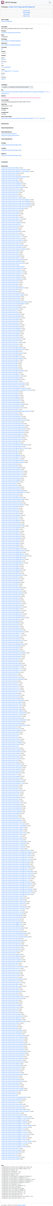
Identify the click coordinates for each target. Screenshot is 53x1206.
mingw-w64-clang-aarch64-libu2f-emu (11, 654)
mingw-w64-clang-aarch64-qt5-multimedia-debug (14, 936)
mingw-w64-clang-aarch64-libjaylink (10, 582)
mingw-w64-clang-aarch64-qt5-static (11, 942)
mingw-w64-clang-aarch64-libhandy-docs (12, 575)
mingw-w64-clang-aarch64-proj (9, 815)
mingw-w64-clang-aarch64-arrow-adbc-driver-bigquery (15, 199)
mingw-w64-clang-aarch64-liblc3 (9, 584)
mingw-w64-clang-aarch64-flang (9, 319)
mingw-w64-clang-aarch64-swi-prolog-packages (13, 1051)
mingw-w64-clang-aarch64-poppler (10, 804)
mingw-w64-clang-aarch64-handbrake (11, 467)
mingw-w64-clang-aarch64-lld (9, 681)
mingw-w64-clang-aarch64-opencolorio (11, 767)
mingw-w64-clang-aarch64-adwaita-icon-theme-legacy (15, 171)
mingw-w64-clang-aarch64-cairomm (10, 235)
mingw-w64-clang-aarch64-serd (9, 993)
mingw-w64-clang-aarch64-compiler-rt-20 (12, 272)
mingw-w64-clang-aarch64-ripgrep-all (11, 956)
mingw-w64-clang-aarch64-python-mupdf (12, 845)
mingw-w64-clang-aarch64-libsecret (10, 628)
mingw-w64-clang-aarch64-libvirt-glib (11, 663)
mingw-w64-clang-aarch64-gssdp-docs (11, 416)
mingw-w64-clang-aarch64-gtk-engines (11, 446)
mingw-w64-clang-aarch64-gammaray (11, 339)
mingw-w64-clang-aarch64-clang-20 (10, 256)
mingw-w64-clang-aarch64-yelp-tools (11, 1152)
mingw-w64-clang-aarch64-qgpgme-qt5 (11, 922)
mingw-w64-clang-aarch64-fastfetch (10, 314)
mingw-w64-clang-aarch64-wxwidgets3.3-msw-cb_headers (16, 1141)
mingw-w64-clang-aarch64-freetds (10, 332)
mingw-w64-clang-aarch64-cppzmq (10, 275)
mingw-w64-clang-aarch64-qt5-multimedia (12, 935)
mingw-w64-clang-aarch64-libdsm (10, 533)
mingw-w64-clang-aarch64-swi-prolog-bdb (12, 1037)
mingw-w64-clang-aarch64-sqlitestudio (11, 1019)
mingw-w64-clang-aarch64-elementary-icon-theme (14, 302)
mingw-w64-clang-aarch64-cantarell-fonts (12, 240)
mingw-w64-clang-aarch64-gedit (9, 351)
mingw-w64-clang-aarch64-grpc (9, 409)
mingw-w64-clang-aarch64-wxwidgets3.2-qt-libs (13, 1130)
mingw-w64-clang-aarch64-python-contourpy (13, 824)
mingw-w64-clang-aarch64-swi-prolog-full (12, 1046)
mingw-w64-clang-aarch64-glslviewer (11, 379)
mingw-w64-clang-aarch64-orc (9, 774)
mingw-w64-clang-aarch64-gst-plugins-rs (12, 434)
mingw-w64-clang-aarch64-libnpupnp (11, 601)
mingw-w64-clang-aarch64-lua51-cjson (11, 705)
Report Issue (26, 16)
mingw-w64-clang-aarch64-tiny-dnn (10, 1072)
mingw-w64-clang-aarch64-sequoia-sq (11, 991)
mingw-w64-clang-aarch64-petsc (9, 788)
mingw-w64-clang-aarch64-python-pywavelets (13, 898)
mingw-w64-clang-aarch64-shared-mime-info (13, 996)
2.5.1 (2, 63)
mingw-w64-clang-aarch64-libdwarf (10, 540)
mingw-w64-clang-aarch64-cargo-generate (12, 245)
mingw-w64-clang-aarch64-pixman (10, 794)
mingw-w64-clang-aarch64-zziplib (10, 1159)
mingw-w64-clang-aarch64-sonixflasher (11, 1005)
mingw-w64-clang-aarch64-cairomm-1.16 (12, 236)
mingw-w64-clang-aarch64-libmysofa (11, 596)
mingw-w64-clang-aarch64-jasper (10, 496)
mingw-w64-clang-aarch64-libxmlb (10, 672)
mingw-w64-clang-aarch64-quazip (10, 951)
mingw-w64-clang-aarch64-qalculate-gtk (11, 915)
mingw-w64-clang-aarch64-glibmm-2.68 (11, 376)
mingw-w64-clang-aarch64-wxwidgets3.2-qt (12, 1129)
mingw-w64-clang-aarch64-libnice (10, 598)
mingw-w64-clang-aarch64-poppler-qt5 (11, 806)
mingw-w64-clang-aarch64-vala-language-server (14, 1097)
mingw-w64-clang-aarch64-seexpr (10, 989)
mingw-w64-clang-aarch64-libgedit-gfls (11, 552)
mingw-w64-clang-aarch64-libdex (10, 529)
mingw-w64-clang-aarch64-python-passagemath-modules (16, 877)
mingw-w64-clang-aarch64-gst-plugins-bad (12, 427)
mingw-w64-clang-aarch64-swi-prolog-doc (12, 1041)
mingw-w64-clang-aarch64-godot (10, 392)
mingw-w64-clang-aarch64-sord (9, 1009)
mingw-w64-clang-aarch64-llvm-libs (10, 690)
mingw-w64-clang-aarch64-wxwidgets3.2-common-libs (15, 1118)
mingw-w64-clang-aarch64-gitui (9, 367)
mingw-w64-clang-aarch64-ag (9, 175)
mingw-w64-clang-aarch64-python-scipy (11, 905)
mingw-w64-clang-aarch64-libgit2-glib (11, 561)
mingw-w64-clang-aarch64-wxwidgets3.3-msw (13, 1139)
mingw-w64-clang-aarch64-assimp (10, 213)
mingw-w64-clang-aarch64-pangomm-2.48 (12, 783)
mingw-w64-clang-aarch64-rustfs (10, 972)
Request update (21, 1205)
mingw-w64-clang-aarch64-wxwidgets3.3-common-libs (15, 1134)
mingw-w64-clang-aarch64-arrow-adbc (11, 198)
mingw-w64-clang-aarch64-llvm (9, 684)
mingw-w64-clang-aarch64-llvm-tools (11, 691)
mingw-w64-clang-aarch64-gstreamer (11, 441)
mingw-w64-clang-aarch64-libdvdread (11, 538)
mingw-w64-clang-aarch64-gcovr (10, 344)
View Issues (26, 14)
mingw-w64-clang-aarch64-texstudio (11, 1069)
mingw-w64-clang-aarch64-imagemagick (12, 490)
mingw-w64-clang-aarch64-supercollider (11, 1030)
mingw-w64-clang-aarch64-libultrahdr (11, 656)
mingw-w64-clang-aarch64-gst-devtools (11, 418)
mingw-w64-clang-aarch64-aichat (10, 178)
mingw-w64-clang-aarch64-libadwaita (11, 515)
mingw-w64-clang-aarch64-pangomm (11, 781)
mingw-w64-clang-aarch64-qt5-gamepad (12, 931)
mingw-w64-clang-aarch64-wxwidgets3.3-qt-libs (13, 1146)
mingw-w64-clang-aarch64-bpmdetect (11, 231)
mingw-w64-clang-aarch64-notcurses (11, 758)
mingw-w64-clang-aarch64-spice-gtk (10, 1014)
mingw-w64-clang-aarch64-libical (10, 577)
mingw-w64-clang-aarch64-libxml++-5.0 (11, 668)
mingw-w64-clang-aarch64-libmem (10, 589)
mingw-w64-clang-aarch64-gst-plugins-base (12, 430)
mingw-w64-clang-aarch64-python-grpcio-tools (13, 832)
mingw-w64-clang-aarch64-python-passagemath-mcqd (15, 875)
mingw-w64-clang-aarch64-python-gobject (12, 827)
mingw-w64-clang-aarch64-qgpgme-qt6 (11, 924)
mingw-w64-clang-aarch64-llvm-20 (10, 686)
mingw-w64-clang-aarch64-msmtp (10, 741)
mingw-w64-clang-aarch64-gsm (9, 413)
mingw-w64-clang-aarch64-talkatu (10, 1063)
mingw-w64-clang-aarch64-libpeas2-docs (12, 614)
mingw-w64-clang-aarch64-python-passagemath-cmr (15, 857)
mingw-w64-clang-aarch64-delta (9, 286)
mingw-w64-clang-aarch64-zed (9, 1153)
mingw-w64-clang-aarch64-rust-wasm (11, 970)
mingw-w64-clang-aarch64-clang (10, 254)
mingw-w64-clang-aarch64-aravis (10, 189)
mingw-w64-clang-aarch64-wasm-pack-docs (13, 1106)
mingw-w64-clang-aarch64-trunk (9, 1076)
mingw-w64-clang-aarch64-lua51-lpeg (11, 709)
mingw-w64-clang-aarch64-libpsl (9, 621)
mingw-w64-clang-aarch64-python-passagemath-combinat (16, 859)
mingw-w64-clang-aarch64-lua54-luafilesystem (13, 725)
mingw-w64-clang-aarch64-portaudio (11, 809)
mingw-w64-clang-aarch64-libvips (10, 660)
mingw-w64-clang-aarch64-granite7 (10, 400)
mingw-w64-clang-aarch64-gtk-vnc (10, 450)
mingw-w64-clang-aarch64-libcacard (11, 524)
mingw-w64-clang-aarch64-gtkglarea (11, 455)
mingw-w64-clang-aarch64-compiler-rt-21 (12, 273)
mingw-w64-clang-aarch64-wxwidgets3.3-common (14, 1132)
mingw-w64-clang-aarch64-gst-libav (10, 422)
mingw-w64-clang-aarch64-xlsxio (10, 1148)
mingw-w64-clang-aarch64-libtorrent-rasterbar (13, 653)
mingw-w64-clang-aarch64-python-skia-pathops (13, 906)
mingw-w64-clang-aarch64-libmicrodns (11, 591)
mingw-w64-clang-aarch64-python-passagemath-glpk (15, 862)
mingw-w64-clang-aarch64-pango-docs (11, 780)
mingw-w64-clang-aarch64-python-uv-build (12, 912)
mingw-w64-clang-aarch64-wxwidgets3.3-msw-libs (14, 1143)
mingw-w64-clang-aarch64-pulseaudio (11, 820)
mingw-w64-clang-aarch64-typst (9, 1083)
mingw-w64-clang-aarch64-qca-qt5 (10, 919)
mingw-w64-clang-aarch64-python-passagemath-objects (16, 882)
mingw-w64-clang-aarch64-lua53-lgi (10, 718)
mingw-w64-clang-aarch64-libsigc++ (10, 633)
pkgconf (3, 59)
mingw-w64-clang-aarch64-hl (9, 483)
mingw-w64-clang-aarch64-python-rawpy (12, 899)
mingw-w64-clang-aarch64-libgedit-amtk (12, 549)
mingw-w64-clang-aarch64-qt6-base (10, 944)
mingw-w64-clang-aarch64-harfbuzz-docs (12, 473)
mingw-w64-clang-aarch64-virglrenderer (11, 1099)
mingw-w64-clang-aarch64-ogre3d (10, 762)
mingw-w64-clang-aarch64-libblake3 (10, 520)
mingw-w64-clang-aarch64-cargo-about (11, 242)
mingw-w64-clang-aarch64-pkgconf (22, 7)
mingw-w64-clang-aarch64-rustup (10, 973)
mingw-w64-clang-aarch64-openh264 (11, 769)
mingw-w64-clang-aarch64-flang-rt (10, 321)
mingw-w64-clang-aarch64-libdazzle (10, 527)
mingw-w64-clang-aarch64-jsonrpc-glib (11, 503)
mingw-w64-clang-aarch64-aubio (10, 221)
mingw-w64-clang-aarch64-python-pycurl (12, 896)
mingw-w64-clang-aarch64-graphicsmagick (12, 404)
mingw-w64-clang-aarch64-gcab (9, 340)
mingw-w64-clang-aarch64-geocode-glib (11, 358)
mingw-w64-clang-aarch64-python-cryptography (14, 825)
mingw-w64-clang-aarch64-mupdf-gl (10, 750)
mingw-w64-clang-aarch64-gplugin (10, 397)
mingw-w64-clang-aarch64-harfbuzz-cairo (12, 471)
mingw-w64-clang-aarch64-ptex (9, 817)
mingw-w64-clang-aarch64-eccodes (10, 300)
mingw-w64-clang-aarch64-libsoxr (10, 642)
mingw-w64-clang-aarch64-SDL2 (9, 984)
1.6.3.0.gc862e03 (5, 67)
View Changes (26, 12)
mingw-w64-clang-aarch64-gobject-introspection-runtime (16, 390)
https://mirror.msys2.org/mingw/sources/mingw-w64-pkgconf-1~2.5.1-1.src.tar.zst (23, 118)
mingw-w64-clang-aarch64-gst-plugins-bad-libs (13, 429)
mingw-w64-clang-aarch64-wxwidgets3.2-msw (13, 1123)
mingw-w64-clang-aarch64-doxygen (10, 298)
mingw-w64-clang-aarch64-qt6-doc (10, 947)
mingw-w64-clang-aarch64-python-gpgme (12, 829)
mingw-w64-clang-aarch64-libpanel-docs (12, 607)
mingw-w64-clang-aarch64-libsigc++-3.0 (11, 635)
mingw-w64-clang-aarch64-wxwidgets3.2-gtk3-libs (14, 1122)
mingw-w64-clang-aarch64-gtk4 (9, 453)
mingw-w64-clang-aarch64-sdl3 (9, 988)
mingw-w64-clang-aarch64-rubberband (11, 961)
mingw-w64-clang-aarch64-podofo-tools (11, 802)
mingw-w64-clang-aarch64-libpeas (10, 608)
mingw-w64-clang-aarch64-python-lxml (11, 839)
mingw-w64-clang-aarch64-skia (9, 1000)
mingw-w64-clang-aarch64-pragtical (10, 813)
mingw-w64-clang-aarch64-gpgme (10, 395)
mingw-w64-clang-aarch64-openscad (11, 772)
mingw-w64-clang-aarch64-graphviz (10, 406)
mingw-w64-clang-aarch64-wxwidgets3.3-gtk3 (13, 1136)
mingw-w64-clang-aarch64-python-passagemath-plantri (16, 885)
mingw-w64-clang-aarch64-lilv (9, 674)
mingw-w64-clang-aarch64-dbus (9, 284)
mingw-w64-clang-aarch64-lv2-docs (10, 728)
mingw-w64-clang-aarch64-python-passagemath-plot (15, 887)
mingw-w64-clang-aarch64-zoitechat (11, 1157)
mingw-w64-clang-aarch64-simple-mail (11, 998)
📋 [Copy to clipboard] (31, 87)
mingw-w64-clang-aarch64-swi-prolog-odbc (12, 1049)
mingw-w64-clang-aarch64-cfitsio (10, 252)
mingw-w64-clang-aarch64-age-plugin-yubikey (13, 176)
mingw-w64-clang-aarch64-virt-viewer (11, 1100)
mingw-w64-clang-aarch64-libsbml (10, 626)
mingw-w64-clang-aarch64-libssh (10, 649)
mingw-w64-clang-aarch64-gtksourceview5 (12, 462)
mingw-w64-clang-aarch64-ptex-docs (11, 818)
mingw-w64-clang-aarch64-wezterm (10, 1113)
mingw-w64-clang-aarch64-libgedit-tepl (11, 557)
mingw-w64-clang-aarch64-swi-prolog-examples (13, 1044)
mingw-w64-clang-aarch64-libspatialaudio (12, 644)
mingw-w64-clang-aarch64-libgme (10, 564)
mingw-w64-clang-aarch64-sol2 (9, 1003)
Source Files (26, 10)
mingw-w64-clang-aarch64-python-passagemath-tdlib (15, 894)
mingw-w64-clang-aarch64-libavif (10, 517)
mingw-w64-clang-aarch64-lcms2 (10, 510)
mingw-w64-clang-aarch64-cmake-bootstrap (13, 266)
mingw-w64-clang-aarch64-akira (9, 180)
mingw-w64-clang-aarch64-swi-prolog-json (12, 1048)
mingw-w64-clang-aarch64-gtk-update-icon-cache (14, 448)
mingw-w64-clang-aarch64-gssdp (10, 414)
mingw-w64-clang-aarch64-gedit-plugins (11, 353)
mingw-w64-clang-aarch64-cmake (10, 265)
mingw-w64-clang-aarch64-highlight (10, 480)
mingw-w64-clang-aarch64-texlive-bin (11, 1067)
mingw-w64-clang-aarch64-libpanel (10, 605)
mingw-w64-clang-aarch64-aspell (10, 212)
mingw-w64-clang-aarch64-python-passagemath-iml (15, 869)
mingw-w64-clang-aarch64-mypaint (10, 753)
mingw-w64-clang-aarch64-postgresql (11, 811)
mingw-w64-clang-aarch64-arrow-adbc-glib (12, 208)
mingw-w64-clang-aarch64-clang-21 (10, 258)
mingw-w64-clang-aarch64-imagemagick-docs (13, 492)
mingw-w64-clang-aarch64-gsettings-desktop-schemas (15, 411)
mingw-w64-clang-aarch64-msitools (10, 739)
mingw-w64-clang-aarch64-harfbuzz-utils (12, 476)
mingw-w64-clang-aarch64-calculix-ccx (11, 238)
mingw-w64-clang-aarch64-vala (9, 1095)
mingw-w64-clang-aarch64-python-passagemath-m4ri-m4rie (17, 873)
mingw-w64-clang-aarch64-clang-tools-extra (12, 263)
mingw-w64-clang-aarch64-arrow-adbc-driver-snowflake (16, 205)
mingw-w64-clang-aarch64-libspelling (11, 645)
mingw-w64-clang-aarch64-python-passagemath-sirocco (16, 892)
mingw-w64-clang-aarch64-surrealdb (11, 1033)
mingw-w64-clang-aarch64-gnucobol (11, 386)
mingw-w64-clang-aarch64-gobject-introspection (14, 388)
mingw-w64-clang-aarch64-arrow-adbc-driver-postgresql (16, 203)
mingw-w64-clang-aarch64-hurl (9, 485)
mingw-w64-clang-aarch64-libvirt (10, 661)
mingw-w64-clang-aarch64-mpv (9, 737)
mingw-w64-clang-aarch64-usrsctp (10, 1086)
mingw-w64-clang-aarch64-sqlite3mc (11, 1018)
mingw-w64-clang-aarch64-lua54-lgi (10, 723)
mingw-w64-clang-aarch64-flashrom (10, 325)
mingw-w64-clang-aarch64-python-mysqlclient (13, 847)
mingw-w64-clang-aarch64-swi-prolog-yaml (12, 1062)
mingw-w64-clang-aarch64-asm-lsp (10, 210)
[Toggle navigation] (50, 2)
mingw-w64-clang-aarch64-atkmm (10, 217)
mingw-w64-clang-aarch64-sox (9, 1011)
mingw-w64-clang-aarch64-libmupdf (10, 594)
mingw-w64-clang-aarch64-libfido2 (10, 547)
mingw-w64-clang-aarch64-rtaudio (10, 958)
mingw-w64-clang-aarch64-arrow (10, 196)
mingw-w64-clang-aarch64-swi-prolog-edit (12, 1042)
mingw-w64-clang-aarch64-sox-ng (10, 1012)
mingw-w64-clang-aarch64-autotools (11, 224)
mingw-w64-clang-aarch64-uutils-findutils (12, 1090)
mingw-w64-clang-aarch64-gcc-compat (11, 342)
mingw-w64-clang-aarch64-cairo (9, 233)
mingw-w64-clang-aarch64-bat (9, 229)
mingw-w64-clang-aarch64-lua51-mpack (12, 714)
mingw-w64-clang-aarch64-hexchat (10, 478)
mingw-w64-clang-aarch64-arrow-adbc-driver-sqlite (14, 206)
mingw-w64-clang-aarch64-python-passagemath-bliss (15, 850)
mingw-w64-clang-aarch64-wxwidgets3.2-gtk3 (13, 1120)
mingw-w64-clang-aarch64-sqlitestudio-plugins (13, 1021)
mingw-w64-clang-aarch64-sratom (10, 1023)
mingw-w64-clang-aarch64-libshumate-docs (12, 631)
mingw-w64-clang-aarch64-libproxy (10, 619)
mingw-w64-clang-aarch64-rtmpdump (11, 959)
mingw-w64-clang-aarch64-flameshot (11, 317)
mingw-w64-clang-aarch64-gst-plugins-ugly (12, 436)
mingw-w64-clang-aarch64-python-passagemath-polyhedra (17, 889)
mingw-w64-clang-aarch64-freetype (10, 333)
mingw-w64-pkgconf (6, 21)
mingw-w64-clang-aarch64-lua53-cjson (11, 716)
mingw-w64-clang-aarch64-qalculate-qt (11, 917)
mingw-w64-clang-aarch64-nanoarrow (11, 755)
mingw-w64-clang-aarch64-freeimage (11, 330)
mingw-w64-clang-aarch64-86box (10, 168)
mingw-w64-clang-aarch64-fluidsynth (11, 328)
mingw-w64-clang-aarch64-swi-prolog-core (12, 1039)
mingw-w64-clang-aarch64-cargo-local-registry (13, 249)
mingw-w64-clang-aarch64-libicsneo (10, 578)
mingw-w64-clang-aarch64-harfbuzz (10, 469)
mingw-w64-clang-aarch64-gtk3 (9, 452)
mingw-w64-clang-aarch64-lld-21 (10, 683)
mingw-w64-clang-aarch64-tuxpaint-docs (12, 1081)
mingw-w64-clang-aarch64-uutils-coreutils (12, 1088)
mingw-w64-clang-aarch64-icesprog (10, 487)
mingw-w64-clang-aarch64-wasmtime (11, 1108)
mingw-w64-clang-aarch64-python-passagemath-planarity (16, 884)
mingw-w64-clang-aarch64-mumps (10, 744)
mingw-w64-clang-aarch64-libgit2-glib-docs (12, 563)
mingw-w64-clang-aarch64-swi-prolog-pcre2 (12, 1053)
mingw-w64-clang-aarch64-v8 (9, 1093)
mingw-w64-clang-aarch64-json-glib (10, 501)
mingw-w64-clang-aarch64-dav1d (10, 282)
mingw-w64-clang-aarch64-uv (9, 1092)
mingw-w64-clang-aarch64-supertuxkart (11, 1032)
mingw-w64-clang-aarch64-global (10, 377)
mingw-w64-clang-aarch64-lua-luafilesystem (13, 700)
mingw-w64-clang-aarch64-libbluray (10, 522)
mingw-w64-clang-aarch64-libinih (10, 580)
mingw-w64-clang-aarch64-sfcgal (10, 995)
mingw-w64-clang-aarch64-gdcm (10, 346)
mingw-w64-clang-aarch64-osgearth (10, 776)
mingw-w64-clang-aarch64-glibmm (10, 374)
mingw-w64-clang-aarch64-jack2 (9, 494)
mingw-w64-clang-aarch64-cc (9, 133)
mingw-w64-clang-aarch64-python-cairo (11, 822)
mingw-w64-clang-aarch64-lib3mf (10, 513)
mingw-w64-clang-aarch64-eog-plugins (11, 307)
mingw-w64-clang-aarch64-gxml (9, 466)
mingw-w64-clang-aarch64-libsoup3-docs (12, 640)
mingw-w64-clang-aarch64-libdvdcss (11, 534)
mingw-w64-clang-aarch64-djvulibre (10, 293)
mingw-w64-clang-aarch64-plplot (10, 795)
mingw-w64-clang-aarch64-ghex (9, 362)
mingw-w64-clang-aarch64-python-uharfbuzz (13, 908)
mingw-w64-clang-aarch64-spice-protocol (12, 1016)
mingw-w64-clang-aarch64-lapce (9, 508)
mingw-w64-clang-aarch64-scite (9, 977)
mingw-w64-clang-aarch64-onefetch (10, 764)
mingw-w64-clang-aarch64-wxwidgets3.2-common (14, 1116)
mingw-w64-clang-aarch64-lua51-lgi (10, 707)
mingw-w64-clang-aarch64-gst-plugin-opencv (13, 425)
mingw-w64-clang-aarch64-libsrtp (10, 647)
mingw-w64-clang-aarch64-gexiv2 (10, 360)
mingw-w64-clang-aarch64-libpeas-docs (11, 610)
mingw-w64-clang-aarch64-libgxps (10, 571)
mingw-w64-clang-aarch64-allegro (10, 182)
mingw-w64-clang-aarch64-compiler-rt (11, 270)
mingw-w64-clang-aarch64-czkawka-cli (11, 277)
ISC (2, 49)
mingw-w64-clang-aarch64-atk (9, 215)
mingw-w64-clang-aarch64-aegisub (10, 173)
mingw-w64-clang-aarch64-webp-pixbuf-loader (13, 1109)
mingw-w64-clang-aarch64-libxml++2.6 (11, 670)
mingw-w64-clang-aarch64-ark (9, 194)
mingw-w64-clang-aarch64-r (8, 952)
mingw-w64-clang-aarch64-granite (10, 399)
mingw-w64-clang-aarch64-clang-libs (11, 261)
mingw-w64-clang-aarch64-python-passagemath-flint (15, 861)
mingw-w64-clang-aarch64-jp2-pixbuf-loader (13, 499)
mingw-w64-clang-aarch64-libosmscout (11, 603)
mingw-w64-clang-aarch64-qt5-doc (10, 929)
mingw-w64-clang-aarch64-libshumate (11, 630)
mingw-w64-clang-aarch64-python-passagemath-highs (15, 866)
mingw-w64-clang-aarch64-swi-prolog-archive (13, 1035)
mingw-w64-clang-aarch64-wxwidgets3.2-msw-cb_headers (16, 1125)
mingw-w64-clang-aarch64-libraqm (10, 623)
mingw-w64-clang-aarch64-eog (9, 305)
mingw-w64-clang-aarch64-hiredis (10, 481)
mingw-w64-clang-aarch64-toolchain (11, 32)
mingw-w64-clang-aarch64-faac (9, 312)
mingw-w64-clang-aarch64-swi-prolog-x (11, 1060)
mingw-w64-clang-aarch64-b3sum (10, 226)
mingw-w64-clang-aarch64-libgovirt (10, 566)
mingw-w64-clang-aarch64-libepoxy (10, 543)
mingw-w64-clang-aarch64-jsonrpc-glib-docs (13, 504)
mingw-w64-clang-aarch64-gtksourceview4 (12, 460)
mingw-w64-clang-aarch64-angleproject (11, 183)
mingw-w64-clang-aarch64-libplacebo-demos (13, 617)
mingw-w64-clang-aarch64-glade (10, 369)
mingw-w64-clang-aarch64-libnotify (10, 600)
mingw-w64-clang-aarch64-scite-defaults (12, 979)
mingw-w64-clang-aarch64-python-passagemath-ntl (15, 880)
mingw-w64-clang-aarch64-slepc (9, 1002)
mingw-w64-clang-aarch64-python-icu (11, 836)
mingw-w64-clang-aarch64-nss (9, 760)
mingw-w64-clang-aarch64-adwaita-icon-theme (13, 169)
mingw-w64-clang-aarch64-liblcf (9, 586)
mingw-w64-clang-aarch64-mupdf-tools (11, 751)
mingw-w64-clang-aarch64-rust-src (10, 968)
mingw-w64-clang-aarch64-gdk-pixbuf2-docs (13, 349)
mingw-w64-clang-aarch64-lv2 (9, 727)
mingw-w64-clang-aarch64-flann (9, 323)
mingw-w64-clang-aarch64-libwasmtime (11, 665)
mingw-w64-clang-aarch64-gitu (9, 365)
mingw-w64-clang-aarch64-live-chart (10, 677)
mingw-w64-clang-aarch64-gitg (9, 363)
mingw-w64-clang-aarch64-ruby (9, 963)
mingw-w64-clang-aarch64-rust (9, 965)
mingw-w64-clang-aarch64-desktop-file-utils (12, 288)
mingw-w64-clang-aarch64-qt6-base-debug (12, 945)
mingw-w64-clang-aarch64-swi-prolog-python (13, 1055)
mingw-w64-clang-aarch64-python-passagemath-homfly (16, 868)
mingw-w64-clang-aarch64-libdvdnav (11, 536)
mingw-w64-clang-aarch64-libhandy (10, 573)
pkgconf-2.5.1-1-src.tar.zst (11, 71)
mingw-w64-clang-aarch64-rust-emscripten (12, 966)
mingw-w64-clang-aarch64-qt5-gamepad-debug (13, 933)
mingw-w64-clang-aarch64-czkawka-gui (11, 279)
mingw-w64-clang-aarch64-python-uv (11, 910)
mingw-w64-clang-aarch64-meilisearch (11, 730)
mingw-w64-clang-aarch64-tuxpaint (10, 1079)
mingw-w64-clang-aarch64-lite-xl (9, 675)
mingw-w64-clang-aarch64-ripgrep (10, 954)
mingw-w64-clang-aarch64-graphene (11, 402)
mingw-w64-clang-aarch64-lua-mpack (11, 702)
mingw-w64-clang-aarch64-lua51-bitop (11, 704)
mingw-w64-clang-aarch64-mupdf (10, 748)
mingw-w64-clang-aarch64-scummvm (11, 982)
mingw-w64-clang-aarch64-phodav (10, 792)
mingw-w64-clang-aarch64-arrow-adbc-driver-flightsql (15, 201)
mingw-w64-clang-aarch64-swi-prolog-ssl (12, 1056)
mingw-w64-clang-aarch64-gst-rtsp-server (12, 439)
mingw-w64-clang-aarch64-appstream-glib (12, 187)
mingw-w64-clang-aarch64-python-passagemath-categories (17, 852)
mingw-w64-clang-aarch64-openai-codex (12, 765)
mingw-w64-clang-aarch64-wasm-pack (11, 1104)
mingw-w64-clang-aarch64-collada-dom (11, 268)
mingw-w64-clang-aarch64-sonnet (10, 1007)
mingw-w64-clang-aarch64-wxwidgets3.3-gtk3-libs (14, 1137)
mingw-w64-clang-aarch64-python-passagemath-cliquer (16, 855)
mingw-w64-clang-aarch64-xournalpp (11, 1150)
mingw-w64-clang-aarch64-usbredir (10, 1085)
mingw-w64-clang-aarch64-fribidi (10, 335)
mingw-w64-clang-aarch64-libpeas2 (10, 612)
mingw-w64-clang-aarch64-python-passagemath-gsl (15, 864)
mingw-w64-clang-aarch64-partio (10, 785)
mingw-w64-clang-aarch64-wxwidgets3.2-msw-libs (14, 1127)
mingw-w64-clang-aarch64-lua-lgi (10, 697)
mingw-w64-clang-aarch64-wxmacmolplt (12, 1115)
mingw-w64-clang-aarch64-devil (9, 289)
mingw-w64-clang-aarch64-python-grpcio (12, 831)
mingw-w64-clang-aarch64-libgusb (10, 568)
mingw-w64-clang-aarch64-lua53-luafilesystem (13, 720)
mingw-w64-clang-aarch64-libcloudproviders (13, 526)
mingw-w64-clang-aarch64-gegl (9, 355)
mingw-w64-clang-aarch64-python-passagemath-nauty (15, 878)
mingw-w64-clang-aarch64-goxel (9, 393)
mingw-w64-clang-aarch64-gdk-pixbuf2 (11, 347)
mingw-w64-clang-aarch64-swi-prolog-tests (12, 1058)
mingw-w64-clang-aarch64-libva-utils (11, 658)
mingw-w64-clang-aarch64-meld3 (10, 732)
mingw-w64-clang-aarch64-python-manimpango (14, 841)
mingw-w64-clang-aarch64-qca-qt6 (10, 921)
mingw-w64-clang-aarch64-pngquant (11, 797)
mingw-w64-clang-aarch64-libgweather (11, 570)
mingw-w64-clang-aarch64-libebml (10, 541)
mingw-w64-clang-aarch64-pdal (9, 787)
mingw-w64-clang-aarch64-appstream (11, 185)
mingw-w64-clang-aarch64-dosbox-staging (12, 295)
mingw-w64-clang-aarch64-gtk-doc (10, 443)
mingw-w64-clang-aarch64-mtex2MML (11, 742)
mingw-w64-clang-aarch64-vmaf (9, 1102)
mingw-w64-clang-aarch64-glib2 (9, 372)
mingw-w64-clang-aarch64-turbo (9, 1078)
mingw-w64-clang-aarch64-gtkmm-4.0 (11, 457)
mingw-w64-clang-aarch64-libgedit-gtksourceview (14, 556)
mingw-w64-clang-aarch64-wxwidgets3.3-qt (12, 1145)
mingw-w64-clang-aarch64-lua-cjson (10, 695)
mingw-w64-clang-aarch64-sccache (10, 975)
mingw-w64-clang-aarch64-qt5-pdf (10, 938)
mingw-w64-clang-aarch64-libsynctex (11, 651)
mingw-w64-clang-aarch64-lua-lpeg (10, 698)
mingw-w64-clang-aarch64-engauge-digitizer (13, 303)
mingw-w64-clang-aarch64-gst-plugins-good (13, 432)
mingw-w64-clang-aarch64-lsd (9, 693)
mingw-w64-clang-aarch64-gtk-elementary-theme (14, 444)
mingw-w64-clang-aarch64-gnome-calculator (13, 383)
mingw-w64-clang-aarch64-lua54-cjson (11, 721)
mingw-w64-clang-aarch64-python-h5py (11, 834)
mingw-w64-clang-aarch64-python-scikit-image (13, 901)
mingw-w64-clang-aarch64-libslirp (10, 637)
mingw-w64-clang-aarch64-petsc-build (11, 790)
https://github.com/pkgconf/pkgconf (11, 41)
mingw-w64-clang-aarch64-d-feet (10, 280)
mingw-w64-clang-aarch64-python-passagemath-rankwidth (17, 891)
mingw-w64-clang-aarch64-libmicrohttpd (12, 593)
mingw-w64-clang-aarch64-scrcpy (10, 981)
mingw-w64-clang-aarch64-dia (9, 291)
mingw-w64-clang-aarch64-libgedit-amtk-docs (13, 550)
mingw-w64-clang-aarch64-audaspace (11, 222)
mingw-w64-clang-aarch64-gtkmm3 (10, 459)
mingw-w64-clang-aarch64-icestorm (10, 489)
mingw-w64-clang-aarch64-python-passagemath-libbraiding (17, 871)
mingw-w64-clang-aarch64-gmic (9, 381)
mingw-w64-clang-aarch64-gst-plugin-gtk (12, 423)
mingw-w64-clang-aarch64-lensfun (10, 511)
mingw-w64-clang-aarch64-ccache (10, 250)
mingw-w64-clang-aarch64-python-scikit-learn (13, 903)
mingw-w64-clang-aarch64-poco (9, 799)
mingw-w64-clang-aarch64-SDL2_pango (11, 986)
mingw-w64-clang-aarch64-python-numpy (12, 848)
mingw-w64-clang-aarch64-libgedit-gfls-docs (13, 554)
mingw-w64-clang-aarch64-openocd (10, 771)
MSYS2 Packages (9, 2)
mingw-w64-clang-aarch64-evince (10, 309)
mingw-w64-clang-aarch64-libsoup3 (10, 638)
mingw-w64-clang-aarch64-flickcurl (10, 326)
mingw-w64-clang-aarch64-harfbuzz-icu (11, 474)
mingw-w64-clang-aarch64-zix (9, 1155)
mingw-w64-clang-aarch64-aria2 (9, 192)
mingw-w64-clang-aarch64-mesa (10, 734)
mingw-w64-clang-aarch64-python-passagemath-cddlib (16, 854)
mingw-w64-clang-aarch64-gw (9, 464)
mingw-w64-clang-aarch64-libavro (10, 519)
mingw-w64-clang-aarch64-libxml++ (10, 667)
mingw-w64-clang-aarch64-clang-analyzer (12, 259)
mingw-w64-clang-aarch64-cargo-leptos (11, 247)
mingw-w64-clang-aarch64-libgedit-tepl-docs (13, 559)
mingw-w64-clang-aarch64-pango (10, 778)
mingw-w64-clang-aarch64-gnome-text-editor (13, 385)
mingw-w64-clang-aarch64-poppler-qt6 (11, 808)
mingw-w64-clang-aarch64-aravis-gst (11, 191)
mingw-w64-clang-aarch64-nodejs (10, 757)
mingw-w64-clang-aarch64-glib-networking (12, 370)
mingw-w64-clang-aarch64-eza (9, 310)
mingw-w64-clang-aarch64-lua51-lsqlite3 (12, 711)
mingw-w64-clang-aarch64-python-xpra (11, 914)
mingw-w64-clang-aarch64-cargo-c (10, 243)
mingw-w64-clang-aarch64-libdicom (10, 531)
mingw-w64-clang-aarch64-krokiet (10, 506)
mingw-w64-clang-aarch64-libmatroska (11, 587)
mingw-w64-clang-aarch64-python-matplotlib (13, 843)
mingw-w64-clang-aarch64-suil (9, 1028)
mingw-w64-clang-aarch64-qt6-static (11, 949)
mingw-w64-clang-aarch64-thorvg (10, 1070)
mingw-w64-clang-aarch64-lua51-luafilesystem (13, 713)
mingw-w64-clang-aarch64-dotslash (10, 296)
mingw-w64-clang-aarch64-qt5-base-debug (12, 928)
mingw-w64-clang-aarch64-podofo (10, 801)
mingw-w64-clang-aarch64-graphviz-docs (12, 407)
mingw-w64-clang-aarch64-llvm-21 (10, 688)
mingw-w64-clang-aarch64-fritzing (10, 337)
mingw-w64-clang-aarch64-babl (9, 228)
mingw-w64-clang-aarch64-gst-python (11, 437)
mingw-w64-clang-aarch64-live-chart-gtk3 (12, 679)
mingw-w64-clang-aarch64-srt (9, 1025)
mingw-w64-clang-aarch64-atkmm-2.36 (11, 219)
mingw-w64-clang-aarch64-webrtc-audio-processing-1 (15, 1111)
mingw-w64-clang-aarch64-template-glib (12, 1065)
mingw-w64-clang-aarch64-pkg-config (11, 145)
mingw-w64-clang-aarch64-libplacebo (11, 616)
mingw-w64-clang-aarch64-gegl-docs (11, 356)
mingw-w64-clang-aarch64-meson (10, 135)
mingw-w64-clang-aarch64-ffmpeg (10, 316)
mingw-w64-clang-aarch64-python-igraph (12, 838)
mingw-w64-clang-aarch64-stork (9, 1026)
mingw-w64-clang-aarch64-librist (10, 624)
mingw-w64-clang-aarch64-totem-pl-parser (12, 1074)
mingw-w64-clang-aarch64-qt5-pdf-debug (12, 940)
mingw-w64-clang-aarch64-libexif (10, 545)
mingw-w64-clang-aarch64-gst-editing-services (13, 420)
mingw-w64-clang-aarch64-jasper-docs (11, 497)
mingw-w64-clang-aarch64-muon (10, 746)
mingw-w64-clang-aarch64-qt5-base (10, 926)
